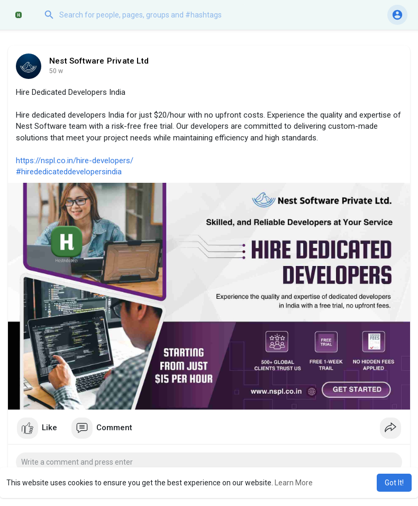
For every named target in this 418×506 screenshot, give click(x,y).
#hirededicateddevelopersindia (69, 171)
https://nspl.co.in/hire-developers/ (74, 160)
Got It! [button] (394, 482)
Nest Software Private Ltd (99, 61)
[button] (145, 14)
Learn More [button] (294, 482)
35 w (56, 71)
